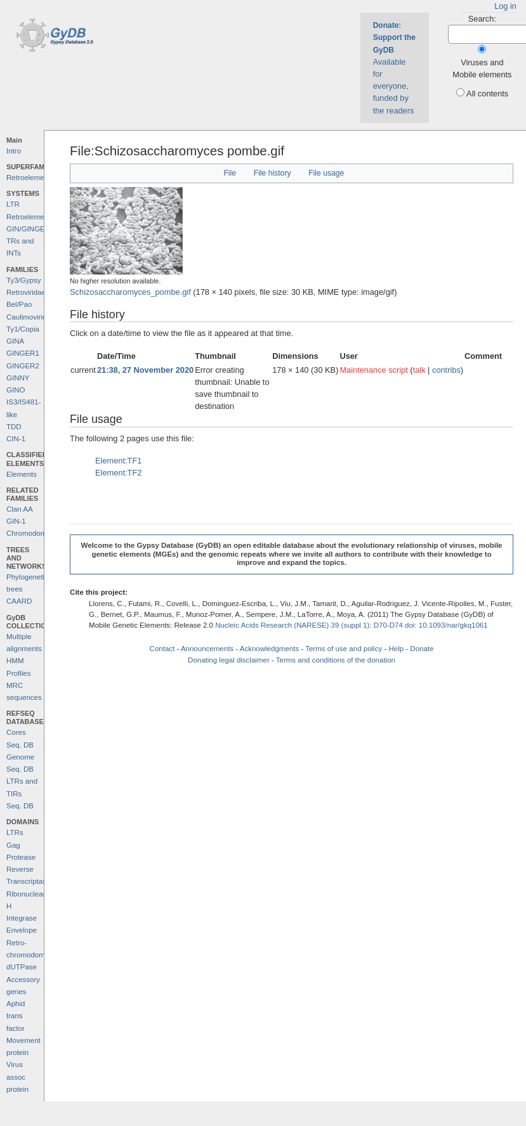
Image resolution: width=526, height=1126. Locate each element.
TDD (14, 426)
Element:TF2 (118, 472)
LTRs (14, 832)
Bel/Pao (19, 304)
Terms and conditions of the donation (335, 660)
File (229, 173)
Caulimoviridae (30, 317)
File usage (326, 173)
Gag (13, 845)
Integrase (21, 918)
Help (396, 648)
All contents (487, 93)
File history (272, 173)
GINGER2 (22, 366)
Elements (21, 474)
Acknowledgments (269, 648)
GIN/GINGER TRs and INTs (28, 241)
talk (419, 370)
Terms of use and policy (343, 648)
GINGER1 (22, 353)
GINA (15, 341)
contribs (446, 370)
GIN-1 (16, 521)
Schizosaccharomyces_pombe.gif (130, 292)
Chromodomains (33, 533)
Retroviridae (26, 292)
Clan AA (19, 509)
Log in (505, 6)
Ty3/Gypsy (23, 280)
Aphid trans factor (15, 1016)
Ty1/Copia (22, 329)
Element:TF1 (118, 460)
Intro (13, 151)
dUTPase (21, 967)
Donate (421, 648)
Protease (21, 857)
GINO (15, 390)
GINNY (17, 378)
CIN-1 (15, 439)
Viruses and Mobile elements (481, 68)
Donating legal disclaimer (229, 660)
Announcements (207, 648)
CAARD (19, 601)
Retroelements (30, 177)
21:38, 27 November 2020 (145, 370)
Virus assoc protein (17, 1077)
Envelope (21, 930)
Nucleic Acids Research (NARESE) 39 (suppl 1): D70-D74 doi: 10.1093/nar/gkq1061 (351, 625)
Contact (162, 648)
